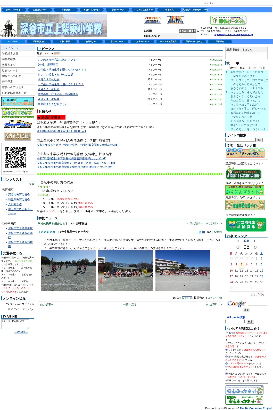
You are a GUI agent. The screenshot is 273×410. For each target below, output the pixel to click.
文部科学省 (15, 204)
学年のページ (117, 41)
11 (236, 271)
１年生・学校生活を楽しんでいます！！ (62, 69)
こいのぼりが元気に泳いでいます (58, 59)
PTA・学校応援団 (168, 41)
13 (246, 271)
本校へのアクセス (92, 10)
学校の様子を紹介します (53, 223)
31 (231, 289)
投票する (187, 298)
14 (251, 271)
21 (251, 277)
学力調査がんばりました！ (54, 104)
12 (241, 271)
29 (246, 259)
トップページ (13, 41)
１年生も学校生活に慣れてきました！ (61, 84)
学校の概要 (65, 41)
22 (256, 277)
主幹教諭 (216, 232)
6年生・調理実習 (48, 64)
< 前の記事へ (195, 223)
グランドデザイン (14, 10)
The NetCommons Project (256, 408)
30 (251, 259)
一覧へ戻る (130, 304)
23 (261, 277)
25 (236, 283)
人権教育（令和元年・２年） (195, 10)
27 (236, 259)
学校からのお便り (194, 41)
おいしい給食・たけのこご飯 (55, 74)
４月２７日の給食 (49, 89)
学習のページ (118, 10)
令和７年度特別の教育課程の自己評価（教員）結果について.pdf (76, 162)
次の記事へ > (214, 223)
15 (256, 271)
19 (241, 277)
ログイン (209, 2)
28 (241, 259)
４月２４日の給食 (49, 99)
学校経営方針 (39, 41)
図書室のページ (40, 10)
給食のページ (142, 41)
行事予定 (7, 81)
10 (231, 271)
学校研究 (169, 10)
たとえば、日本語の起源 (15, 324)
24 (231, 283)
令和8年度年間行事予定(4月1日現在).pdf (61, 131)
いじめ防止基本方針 (143, 10)
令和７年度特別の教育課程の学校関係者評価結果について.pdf (74, 166)
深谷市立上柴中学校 (20, 228)
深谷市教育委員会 (19, 194)
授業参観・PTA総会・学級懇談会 (58, 94)
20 (246, 277)
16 (261, 271)
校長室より (91, 41)
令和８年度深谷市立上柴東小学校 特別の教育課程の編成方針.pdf (77, 144)
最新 (45, 53)
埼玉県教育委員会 (19, 199)
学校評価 (66, 10)
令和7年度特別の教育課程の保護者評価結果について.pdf (71, 158)
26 (231, 259)
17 (231, 277)
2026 (246, 240)
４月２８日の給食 (49, 79)
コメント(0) (215, 297)
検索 (31, 184)
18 (236, 277)
